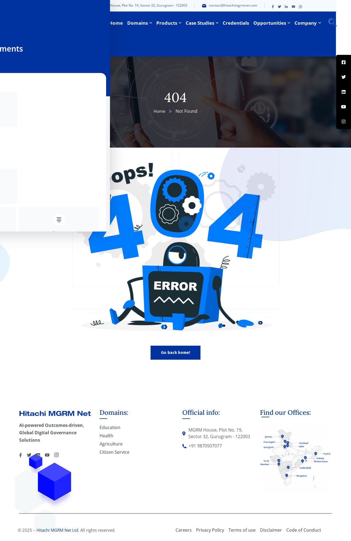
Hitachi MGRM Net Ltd (57, 530)
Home (159, 111)
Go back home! (175, 352)
